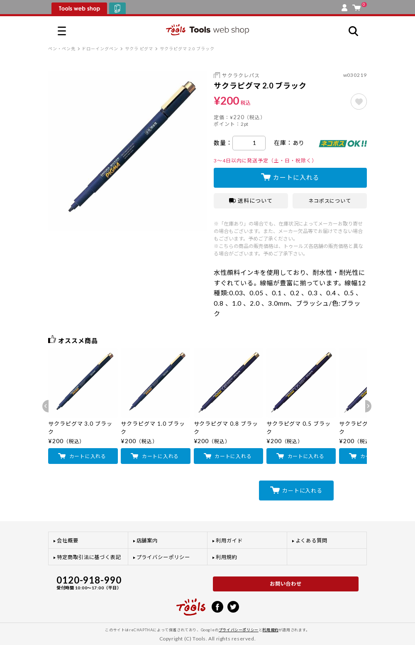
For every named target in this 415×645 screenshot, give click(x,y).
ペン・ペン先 (62, 48)
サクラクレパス (240, 75)
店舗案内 (147, 540)
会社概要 (67, 540)
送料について (251, 200)
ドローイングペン (100, 48)
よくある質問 (311, 540)
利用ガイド (229, 540)
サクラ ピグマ (139, 48)
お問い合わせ (286, 584)
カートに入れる (296, 177)
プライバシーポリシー (163, 557)
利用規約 (226, 557)
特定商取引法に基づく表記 (89, 557)
